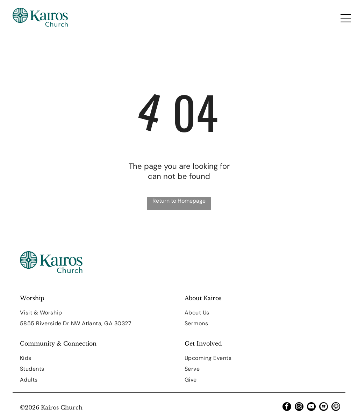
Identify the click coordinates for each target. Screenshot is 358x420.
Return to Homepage (179, 200)
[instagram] (299, 407)
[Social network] (335, 407)
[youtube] (311, 407)
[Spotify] (323, 407)
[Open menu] (346, 18)
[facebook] (286, 407)
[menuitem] (96, 312)
